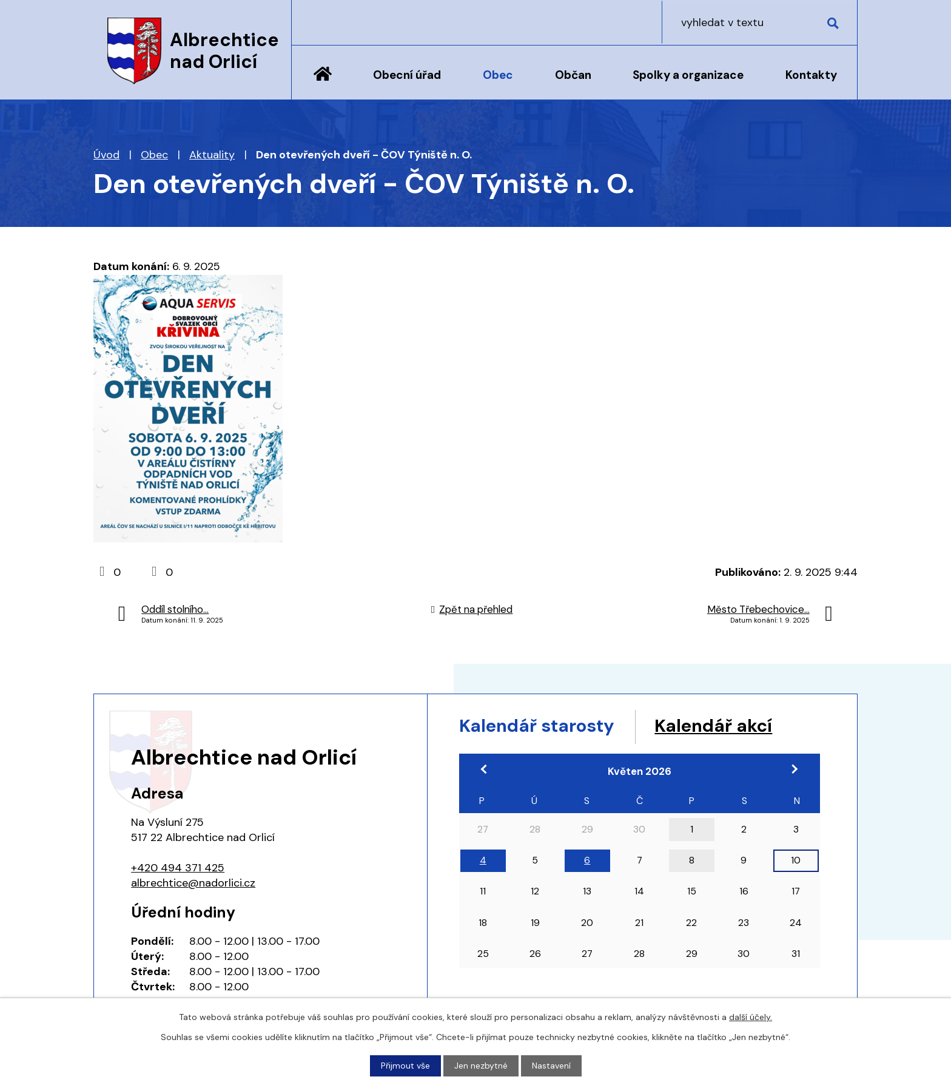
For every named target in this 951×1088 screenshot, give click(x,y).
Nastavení (551, 1065)
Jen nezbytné (481, 1065)
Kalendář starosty (539, 726)
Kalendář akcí (720, 726)
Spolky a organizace (688, 75)
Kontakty (811, 75)
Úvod (323, 83)
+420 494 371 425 (177, 867)
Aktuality (212, 154)
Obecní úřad (407, 75)
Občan (573, 75)
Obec (498, 75)
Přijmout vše (405, 1065)
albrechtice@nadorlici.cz (193, 883)
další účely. (750, 1017)
